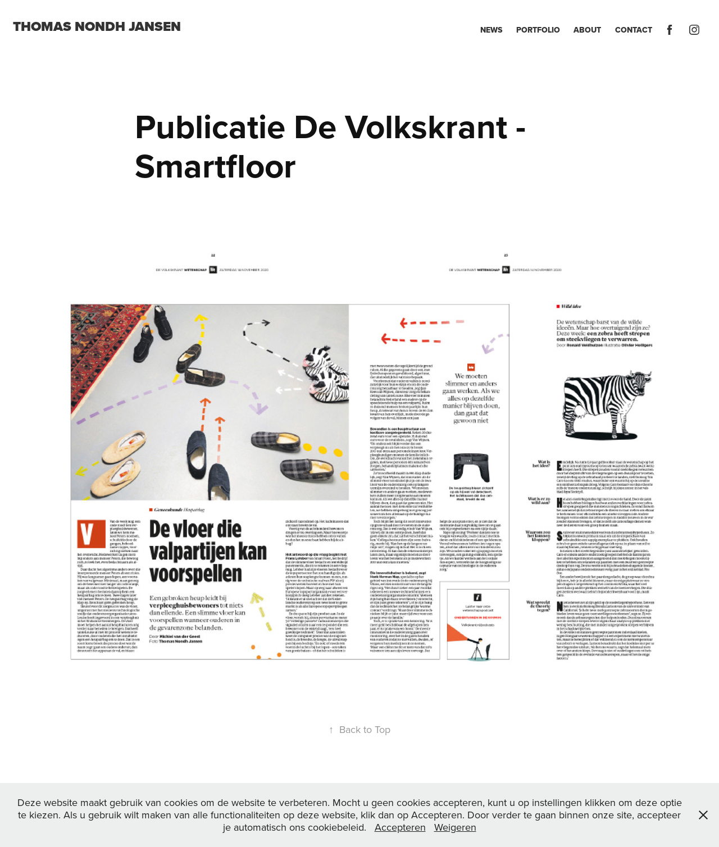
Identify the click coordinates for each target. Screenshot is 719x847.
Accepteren (400, 827)
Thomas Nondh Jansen (97, 26)
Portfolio (538, 29)
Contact (633, 29)
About (587, 29)
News (491, 29)
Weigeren (455, 827)
